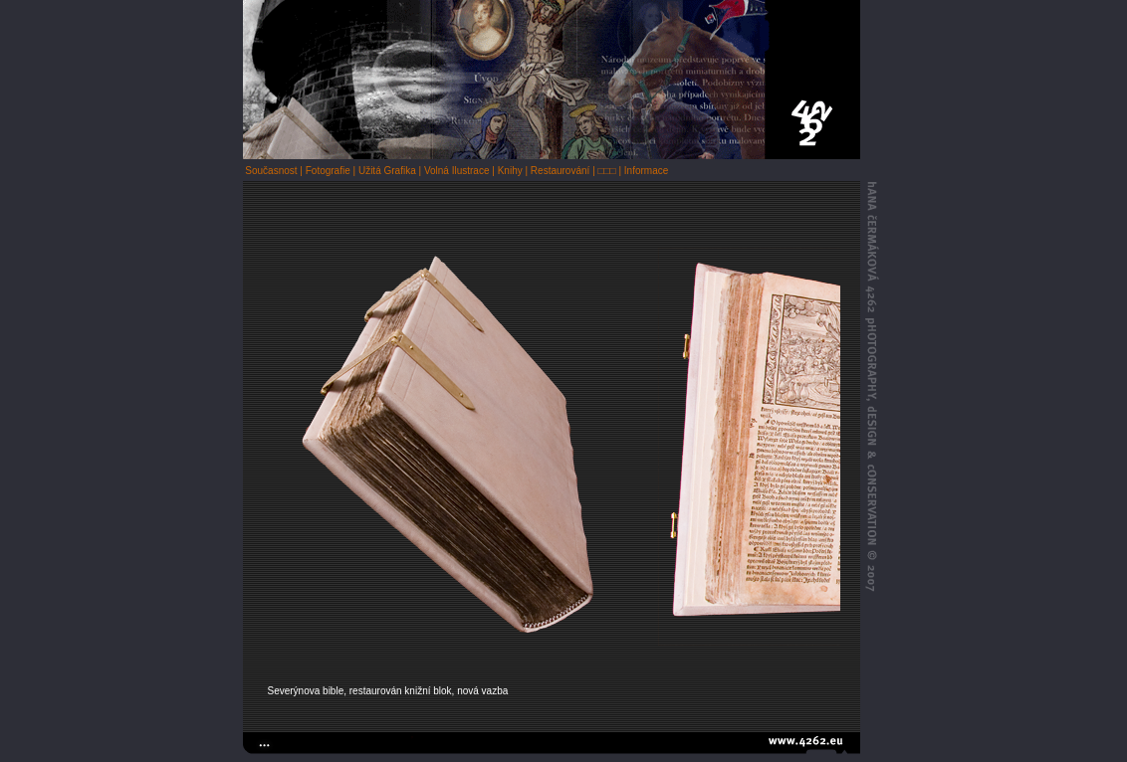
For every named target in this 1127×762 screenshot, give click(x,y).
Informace (646, 170)
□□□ (607, 170)
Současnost (271, 170)
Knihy (510, 170)
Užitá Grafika (387, 170)
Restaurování (560, 170)
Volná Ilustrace (457, 170)
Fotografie (328, 170)
